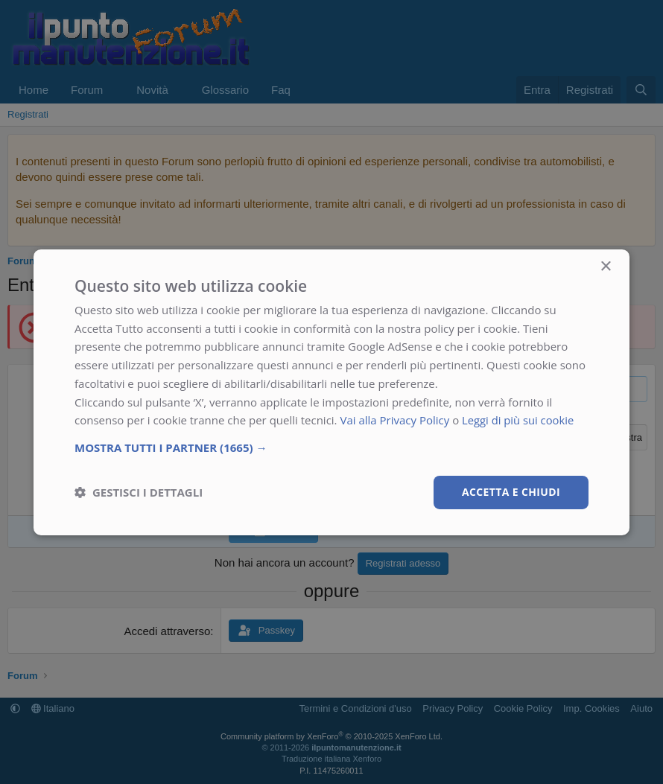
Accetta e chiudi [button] (510, 492)
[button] (331, 447)
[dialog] (331, 392)
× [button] (605, 266)
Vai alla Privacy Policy (394, 419)
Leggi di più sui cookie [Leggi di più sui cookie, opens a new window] (519, 419)
